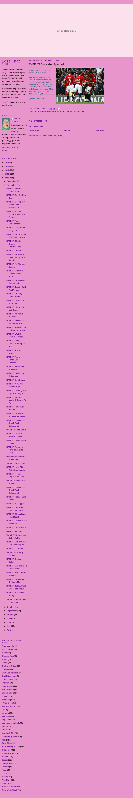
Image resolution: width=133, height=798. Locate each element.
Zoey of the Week (9, 790)
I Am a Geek (7, 703)
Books (5, 659)
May (9, 626)
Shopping (6, 750)
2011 (7, 166)
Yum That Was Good (11, 787)
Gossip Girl (7, 693)
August (10, 614)
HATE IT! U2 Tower (14, 548)
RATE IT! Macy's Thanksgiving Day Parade (15, 214)
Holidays (6, 700)
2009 (7, 174)
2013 (7, 162)
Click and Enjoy (9, 666)
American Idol (8, 646)
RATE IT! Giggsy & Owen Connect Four (14, 274)
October (11, 607)
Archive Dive (7, 649)
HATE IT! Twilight (14, 531)
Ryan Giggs (7, 743)
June (9, 622)
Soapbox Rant (8, 753)
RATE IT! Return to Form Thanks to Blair (14, 450)
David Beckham (9, 676)
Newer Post (34, 130)
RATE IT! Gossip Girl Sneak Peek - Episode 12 (15, 205)
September (12, 611)
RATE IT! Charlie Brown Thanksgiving (13, 244)
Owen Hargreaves (10, 736)
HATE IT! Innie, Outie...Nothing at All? (15, 343)
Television (6, 763)
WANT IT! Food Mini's (16, 430)
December (12, 181)
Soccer (5, 756)
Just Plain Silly (8, 706)
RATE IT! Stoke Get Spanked (46, 64)
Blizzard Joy (7, 656)
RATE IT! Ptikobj (13, 250)
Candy (5, 663)
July (9, 618)
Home (67, 130)
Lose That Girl (11, 62)
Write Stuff (6, 783)
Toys (4, 770)
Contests (6, 669)
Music (4, 730)
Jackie (17, 119)
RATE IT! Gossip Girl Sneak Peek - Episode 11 (15, 423)
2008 (7, 178)
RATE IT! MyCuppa (14, 503)
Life (3, 710)
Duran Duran (7, 679)
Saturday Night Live (11, 746)
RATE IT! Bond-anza (15, 380)
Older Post (99, 130)
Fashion (5, 683)
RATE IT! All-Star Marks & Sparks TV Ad (16, 400)
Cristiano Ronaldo (10, 673)
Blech (4, 653)
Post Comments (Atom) (52, 136)
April (9, 630)
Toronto (5, 767)
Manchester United (10, 723)
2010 (7, 170)
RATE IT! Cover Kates (16, 527)
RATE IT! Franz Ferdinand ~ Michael (13, 360)
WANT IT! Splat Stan (15, 463)
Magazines (6, 720)
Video (4, 777)
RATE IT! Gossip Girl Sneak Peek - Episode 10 (15, 490)
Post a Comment (36, 126)
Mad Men (6, 716)
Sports (5, 760)
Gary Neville (7, 686)
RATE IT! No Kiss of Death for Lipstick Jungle (15, 257)
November (12, 185)
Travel (4, 773)
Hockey (5, 696)
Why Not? (6, 780)
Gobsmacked (8, 689)
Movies (5, 726)
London (5, 713)
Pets (4, 740)
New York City (8, 733)
